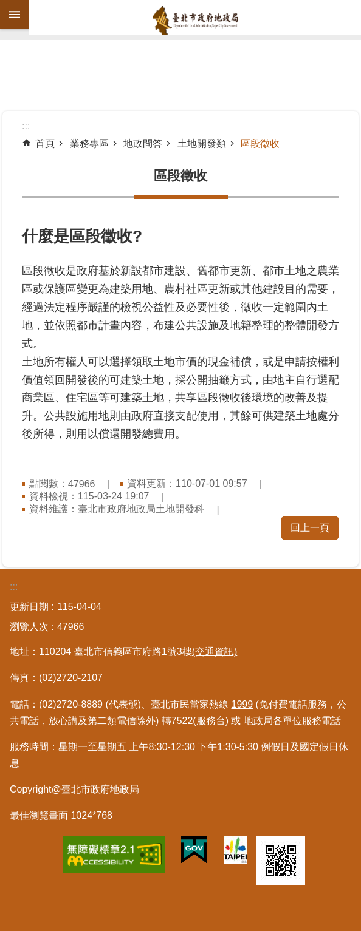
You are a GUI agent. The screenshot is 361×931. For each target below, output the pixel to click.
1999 (242, 704)
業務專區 (89, 143)
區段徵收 (260, 143)
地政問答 (142, 143)
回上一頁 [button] (310, 528)
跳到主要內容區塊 (6, 6)
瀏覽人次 (29, 626)
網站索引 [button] (14, 14)
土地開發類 (201, 143)
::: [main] (26, 126)
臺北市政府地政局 (195, 20)
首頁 (45, 143)
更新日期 (29, 606)
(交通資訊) (215, 651)
